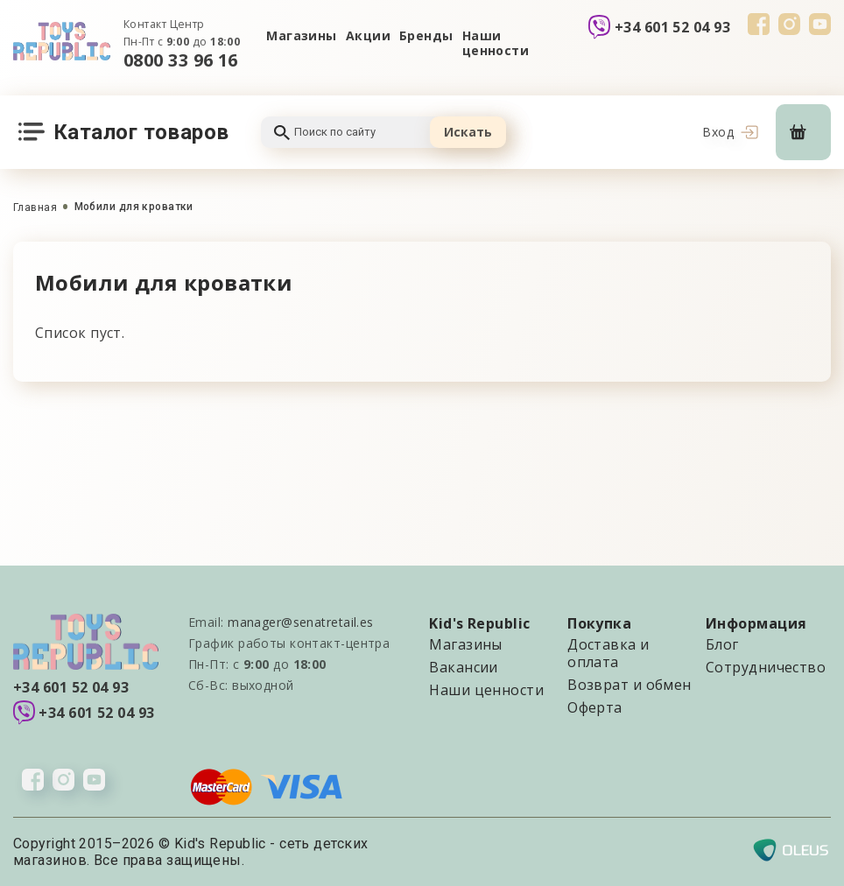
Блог (722, 644)
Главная (35, 207)
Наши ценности (496, 43)
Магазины (301, 35)
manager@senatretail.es (301, 622)
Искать (468, 131)
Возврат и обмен (629, 684)
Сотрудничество (766, 667)
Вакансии (463, 667)
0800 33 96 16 (180, 60)
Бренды (426, 35)
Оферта (594, 707)
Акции (368, 35)
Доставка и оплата (608, 653)
